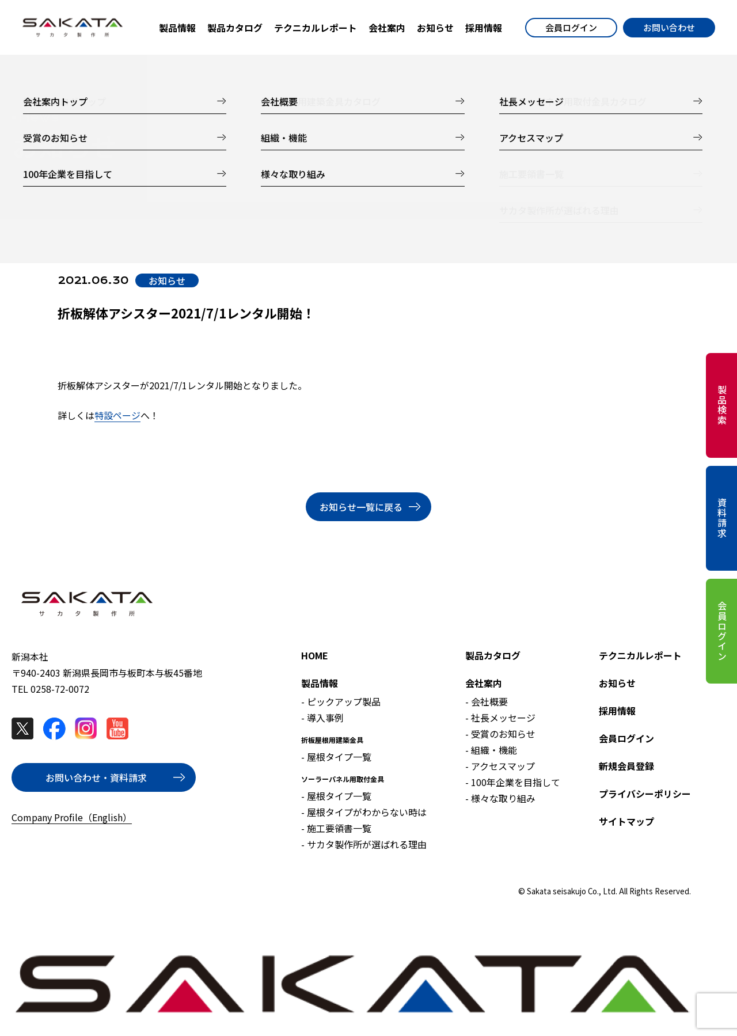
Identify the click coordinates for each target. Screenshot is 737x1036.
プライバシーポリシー (645, 793)
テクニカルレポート (640, 655)
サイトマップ (626, 821)
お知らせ (617, 683)
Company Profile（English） (72, 817)
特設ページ (117, 415)
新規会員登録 (626, 766)
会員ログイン (571, 27)
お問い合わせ (669, 27)
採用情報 (617, 711)
